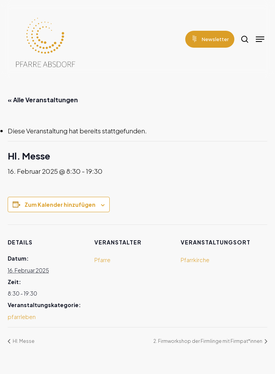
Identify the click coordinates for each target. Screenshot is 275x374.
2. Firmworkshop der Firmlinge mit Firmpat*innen (208, 341)
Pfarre (102, 259)
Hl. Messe (23, 341)
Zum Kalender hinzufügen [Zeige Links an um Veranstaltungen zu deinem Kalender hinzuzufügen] (60, 204)
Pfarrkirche (195, 259)
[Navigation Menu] (260, 39)
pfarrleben (22, 316)
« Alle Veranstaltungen (43, 100)
